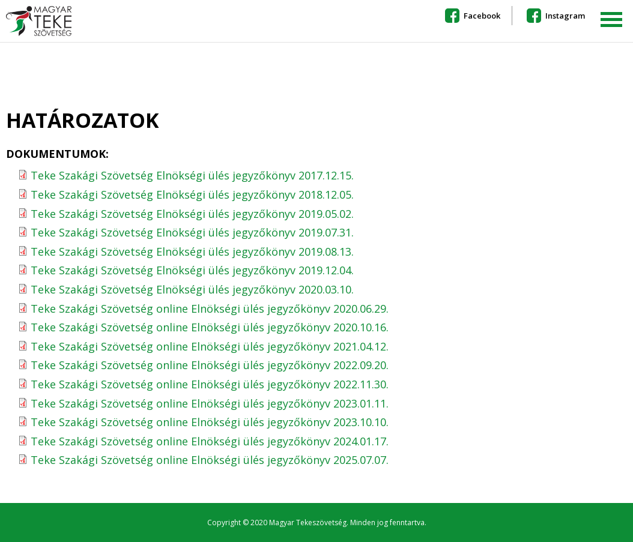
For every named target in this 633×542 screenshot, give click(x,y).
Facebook (482, 15)
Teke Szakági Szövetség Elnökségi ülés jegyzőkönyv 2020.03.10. (192, 289)
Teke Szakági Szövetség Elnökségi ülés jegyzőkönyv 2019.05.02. (192, 213)
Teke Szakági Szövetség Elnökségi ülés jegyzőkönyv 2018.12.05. (192, 194)
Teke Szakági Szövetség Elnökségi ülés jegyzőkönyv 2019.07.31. (192, 232)
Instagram (565, 15)
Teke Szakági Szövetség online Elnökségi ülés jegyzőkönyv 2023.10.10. (210, 422)
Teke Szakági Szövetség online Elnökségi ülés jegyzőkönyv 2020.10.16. (210, 327)
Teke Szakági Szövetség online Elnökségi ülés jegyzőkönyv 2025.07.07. (210, 460)
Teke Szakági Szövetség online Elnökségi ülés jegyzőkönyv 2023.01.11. (210, 403)
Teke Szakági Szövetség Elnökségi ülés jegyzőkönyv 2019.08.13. (192, 251)
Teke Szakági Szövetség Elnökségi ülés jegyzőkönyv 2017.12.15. (192, 175)
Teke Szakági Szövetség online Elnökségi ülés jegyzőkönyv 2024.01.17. (210, 441)
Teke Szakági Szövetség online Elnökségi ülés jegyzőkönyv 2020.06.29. (210, 308)
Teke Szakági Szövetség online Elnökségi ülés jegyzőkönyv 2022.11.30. (210, 384)
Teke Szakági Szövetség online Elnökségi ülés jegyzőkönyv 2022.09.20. (210, 365)
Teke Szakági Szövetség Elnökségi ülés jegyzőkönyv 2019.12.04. (192, 270)
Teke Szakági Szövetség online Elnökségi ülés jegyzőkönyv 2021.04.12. (210, 346)
